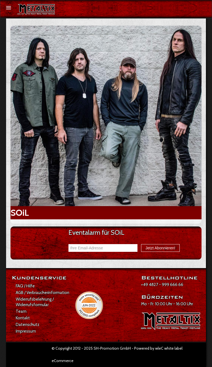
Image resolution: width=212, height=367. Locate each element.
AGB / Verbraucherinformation (42, 292)
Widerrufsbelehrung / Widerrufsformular (35, 302)
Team (21, 311)
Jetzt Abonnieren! (160, 248)
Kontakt (23, 317)
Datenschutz (27, 324)
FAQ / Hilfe (25, 286)
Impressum (26, 331)
